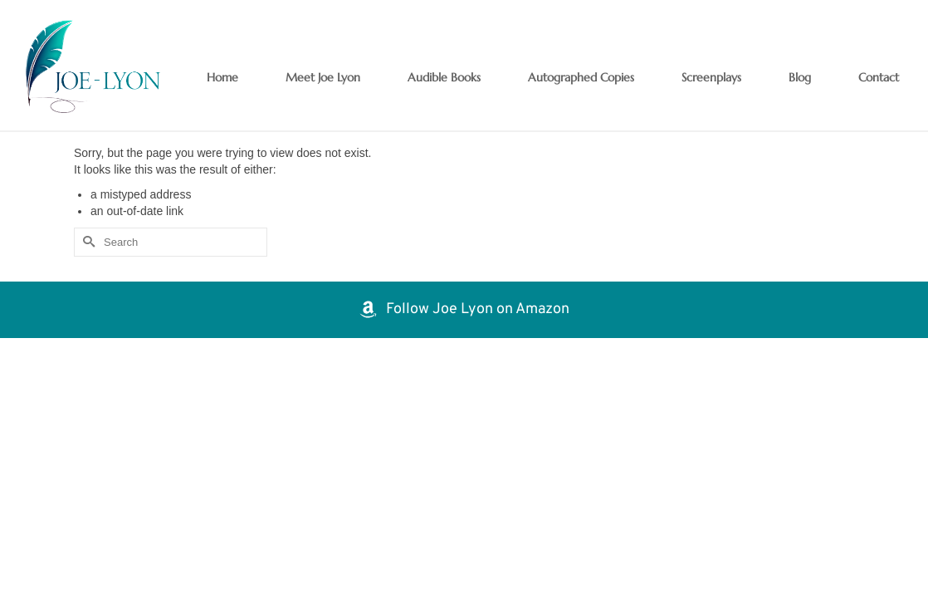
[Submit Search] (86, 242)
